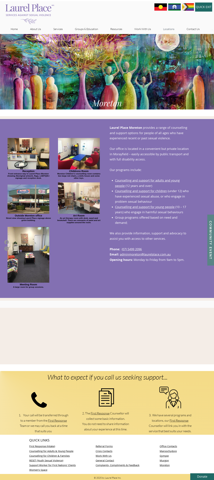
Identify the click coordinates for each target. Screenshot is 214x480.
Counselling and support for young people (145, 207)
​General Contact (105, 460)
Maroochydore (168, 451)
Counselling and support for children (141, 191)
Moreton (165, 465)
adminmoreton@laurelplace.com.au (145, 254)
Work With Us (104, 455)
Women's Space (38, 469)
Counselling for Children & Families (49, 455)
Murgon (164, 460)
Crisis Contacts (104, 451)
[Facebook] (6, 242)
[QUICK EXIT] (203, 7)
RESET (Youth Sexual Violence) (46, 460)
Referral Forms (104, 446)
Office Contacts (168, 446)
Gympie (164, 455)
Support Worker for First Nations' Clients (52, 465)
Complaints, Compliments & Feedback (117, 465)
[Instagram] (6, 248)
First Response (57, 420)
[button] (210, 240)
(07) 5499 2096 (132, 249)
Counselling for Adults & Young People (51, 451)
